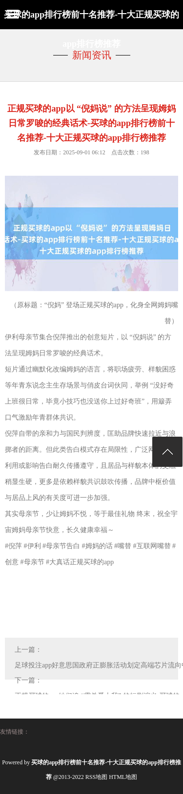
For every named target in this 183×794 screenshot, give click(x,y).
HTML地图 (123, 777)
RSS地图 (96, 777)
